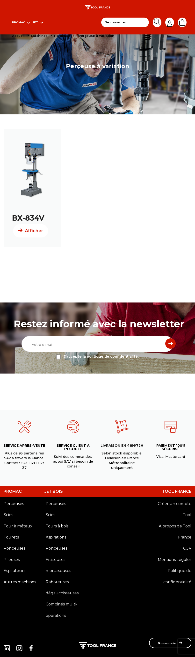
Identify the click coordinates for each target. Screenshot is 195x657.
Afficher (34, 230)
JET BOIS (53, 491)
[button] (170, 643)
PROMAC (13, 491)
